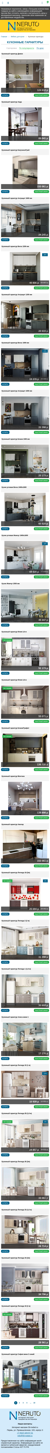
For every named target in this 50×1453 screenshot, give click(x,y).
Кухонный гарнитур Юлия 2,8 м (14, 680)
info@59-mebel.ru (25, 1436)
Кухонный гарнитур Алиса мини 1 (15, 1017)
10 (34, 1403)
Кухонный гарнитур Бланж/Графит (15, 728)
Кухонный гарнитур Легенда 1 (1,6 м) (16, 969)
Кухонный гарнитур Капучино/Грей (15, 150)
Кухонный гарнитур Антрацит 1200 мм (17, 295)
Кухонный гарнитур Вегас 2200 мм (15, 246)
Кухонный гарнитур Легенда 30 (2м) (16, 1162)
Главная (4, 37)
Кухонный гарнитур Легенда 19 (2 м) (16, 1306)
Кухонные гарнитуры (35, 37)
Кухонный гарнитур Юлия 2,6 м (14, 632)
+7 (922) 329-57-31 (25, 1433)
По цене (40, 48)
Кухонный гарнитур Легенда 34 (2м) (16, 1258)
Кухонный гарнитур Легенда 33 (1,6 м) (17, 1210)
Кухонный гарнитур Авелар (13, 824)
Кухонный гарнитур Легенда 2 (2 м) (16, 921)
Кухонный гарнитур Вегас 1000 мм (15, 343)
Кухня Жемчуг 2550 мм (11, 584)
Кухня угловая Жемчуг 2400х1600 (15, 535)
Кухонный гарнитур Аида (12, 102)
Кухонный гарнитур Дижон (12, 54)
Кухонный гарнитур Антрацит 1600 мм (17, 198)
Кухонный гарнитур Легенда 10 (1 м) (16, 1065)
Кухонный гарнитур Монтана (13, 776)
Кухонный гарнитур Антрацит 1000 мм (17, 391)
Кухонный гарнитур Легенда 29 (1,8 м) (17, 1113)
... (30, 1403)
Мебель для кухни (17, 37)
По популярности (26, 48)
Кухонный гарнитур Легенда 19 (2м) (16, 873)
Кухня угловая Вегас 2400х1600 (14, 487)
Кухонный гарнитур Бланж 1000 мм (16, 439)
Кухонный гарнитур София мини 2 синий (18, 1354)
